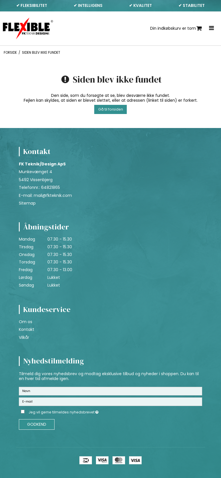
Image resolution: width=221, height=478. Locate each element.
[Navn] (110, 390)
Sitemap (27, 203)
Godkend (36, 424)
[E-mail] (110, 401)
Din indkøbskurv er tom (176, 28)
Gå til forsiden (110, 109)
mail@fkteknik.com (53, 195)
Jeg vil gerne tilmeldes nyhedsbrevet (78, 411)
